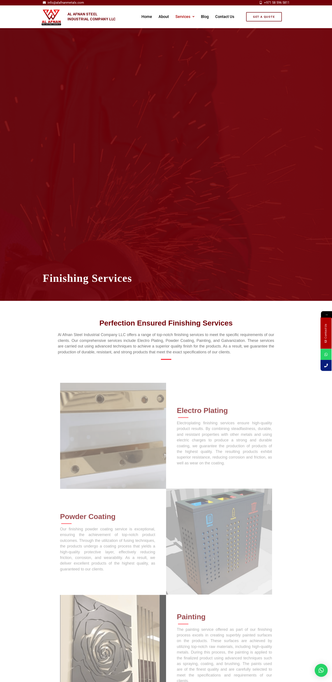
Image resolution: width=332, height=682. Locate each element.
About (164, 16)
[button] (185, 16)
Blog (205, 16)
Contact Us (224, 16)
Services (184, 16)
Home (146, 16)
